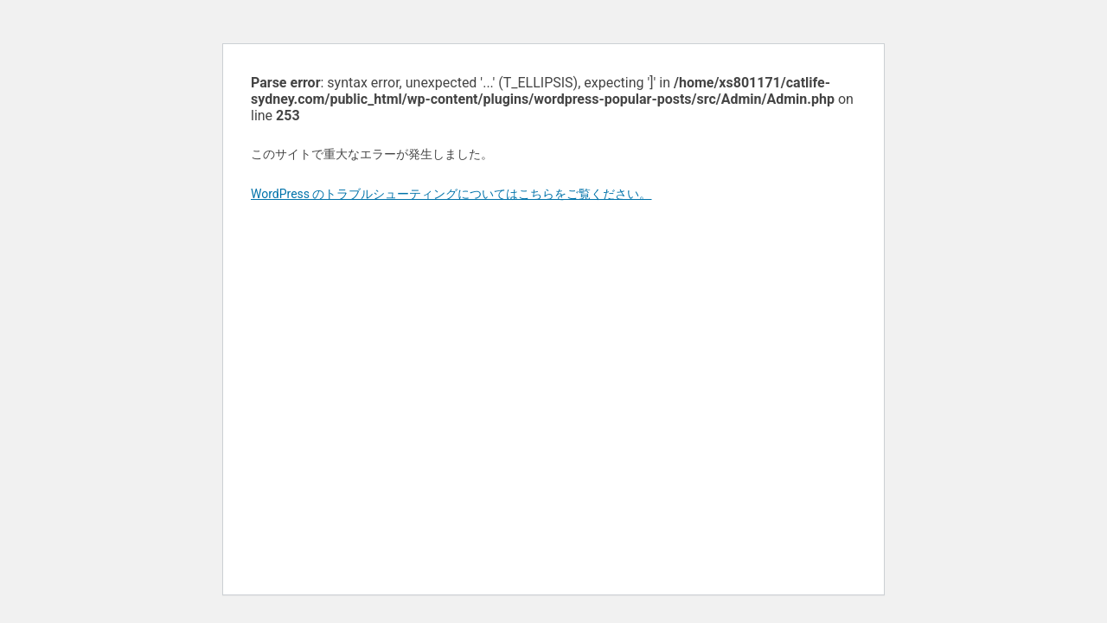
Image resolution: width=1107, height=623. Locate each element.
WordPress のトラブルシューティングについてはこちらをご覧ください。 (451, 194)
